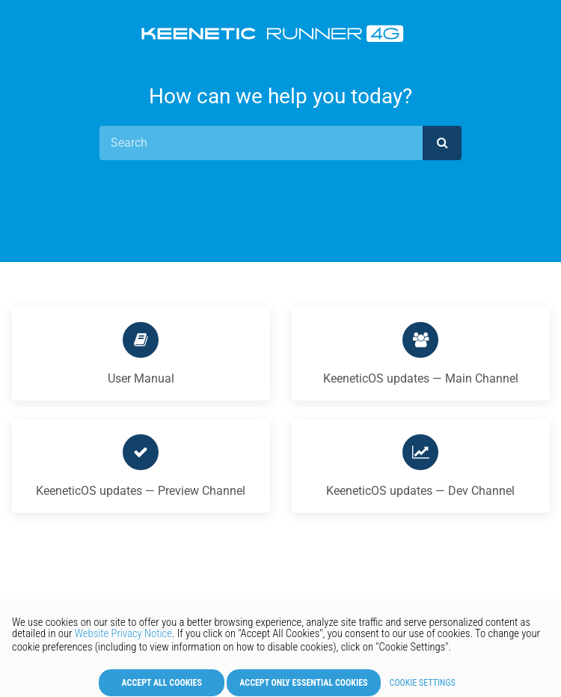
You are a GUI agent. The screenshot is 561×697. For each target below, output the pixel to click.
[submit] (442, 143)
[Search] (261, 143)
